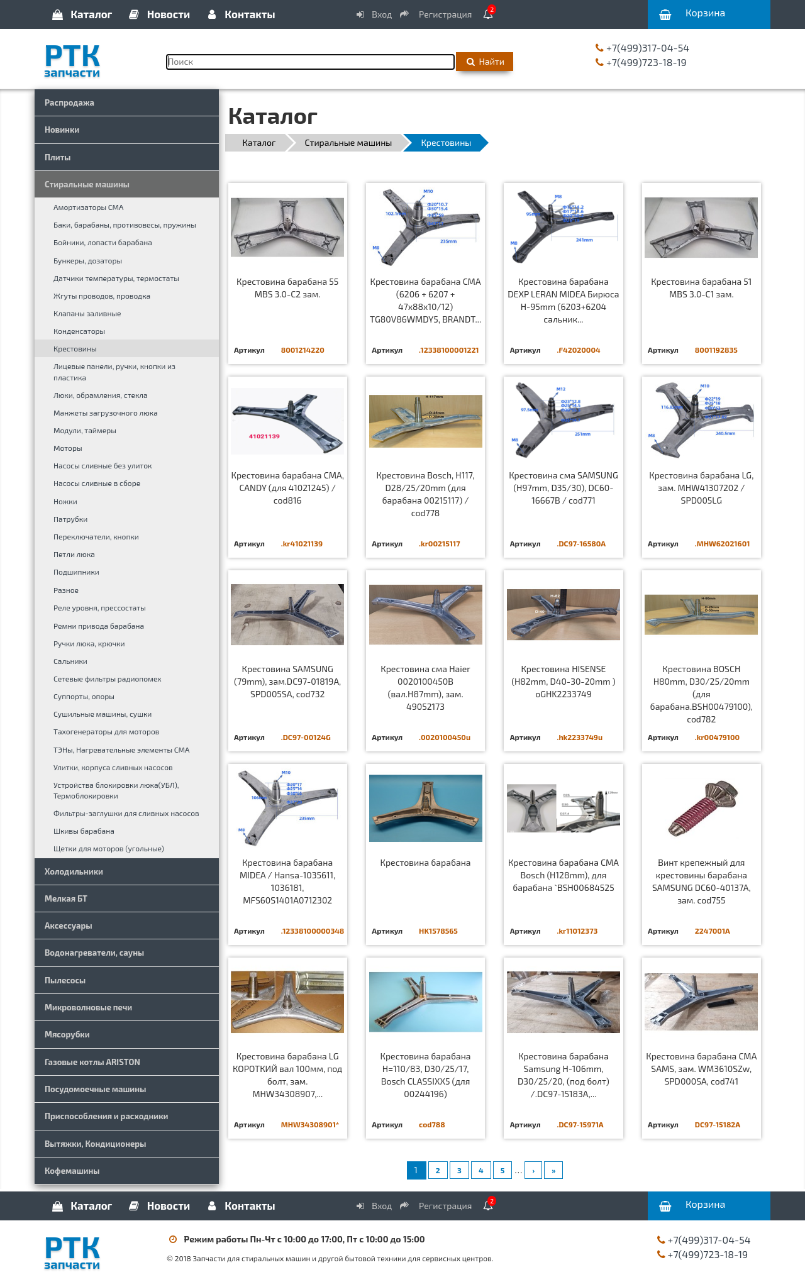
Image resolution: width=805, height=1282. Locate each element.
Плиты (58, 157)
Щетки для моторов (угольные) (108, 848)
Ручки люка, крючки (89, 643)
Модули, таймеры (84, 430)
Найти (484, 61)
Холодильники (74, 871)
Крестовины (75, 348)
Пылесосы (65, 980)
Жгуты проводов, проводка (101, 295)
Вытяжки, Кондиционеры (95, 1144)
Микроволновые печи (88, 1007)
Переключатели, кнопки (96, 536)
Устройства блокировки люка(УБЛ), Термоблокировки (116, 790)
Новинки (62, 129)
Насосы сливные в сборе (96, 482)
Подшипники (76, 571)
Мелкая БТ (66, 898)
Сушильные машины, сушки (102, 713)
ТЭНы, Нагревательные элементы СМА (121, 749)
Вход (373, 14)
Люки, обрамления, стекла (100, 394)
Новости (159, 14)
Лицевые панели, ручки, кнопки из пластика (114, 371)
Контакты (239, 14)
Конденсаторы (79, 330)
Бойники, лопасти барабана (102, 242)
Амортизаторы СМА (88, 206)
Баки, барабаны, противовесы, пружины (124, 224)
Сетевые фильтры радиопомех (107, 678)
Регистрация (436, 14)
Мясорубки (67, 1034)
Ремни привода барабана (98, 625)
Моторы (67, 447)
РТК (96, 56)
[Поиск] (310, 62)
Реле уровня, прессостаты (99, 607)
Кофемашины (72, 1171)
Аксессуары (68, 925)
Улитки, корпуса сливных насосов (113, 767)
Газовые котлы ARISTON (92, 1062)
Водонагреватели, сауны (94, 953)
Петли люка (74, 554)
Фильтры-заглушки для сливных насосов (126, 813)
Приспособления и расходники (107, 1116)
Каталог (81, 14)
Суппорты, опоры (83, 696)
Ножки (65, 501)
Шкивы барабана (83, 830)
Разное (66, 589)
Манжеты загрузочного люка (105, 412)
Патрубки (70, 518)
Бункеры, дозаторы (87, 260)
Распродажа (69, 102)
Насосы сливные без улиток (102, 465)
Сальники (70, 660)
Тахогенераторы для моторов (106, 731)
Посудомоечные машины (95, 1089)
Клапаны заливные (87, 313)
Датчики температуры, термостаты (116, 278)
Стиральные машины (87, 184)
